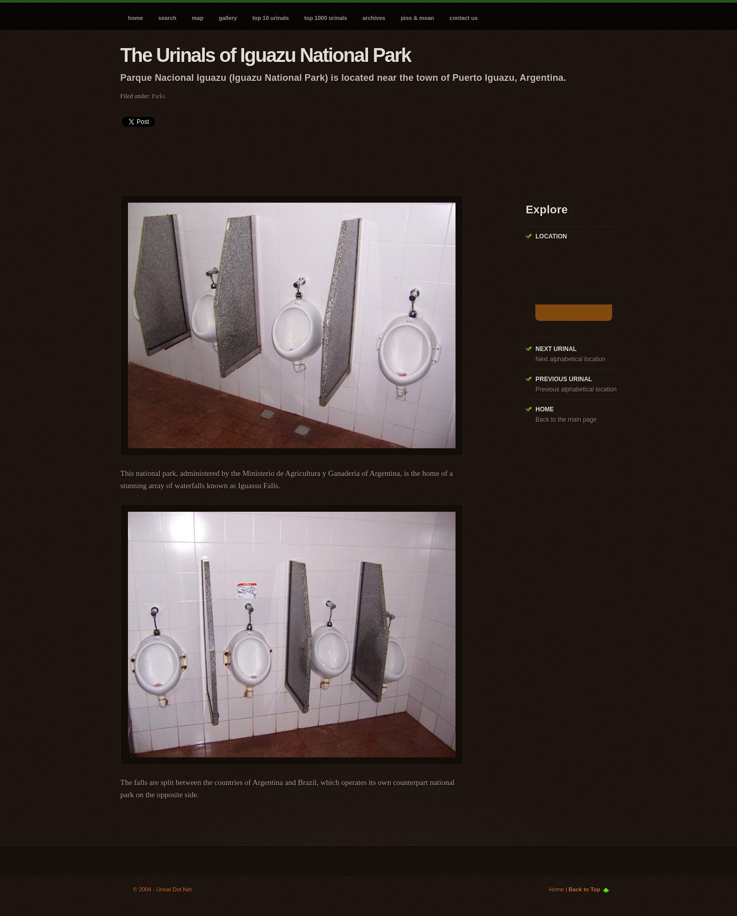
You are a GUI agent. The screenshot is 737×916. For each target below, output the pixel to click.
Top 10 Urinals (270, 18)
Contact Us (463, 18)
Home (135, 18)
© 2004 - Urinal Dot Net (162, 889)
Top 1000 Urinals (325, 18)
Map (198, 18)
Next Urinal (556, 349)
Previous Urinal (563, 379)
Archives (373, 18)
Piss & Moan (417, 18)
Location (551, 236)
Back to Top (584, 889)
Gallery (227, 18)
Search (167, 18)
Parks (158, 96)
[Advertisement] (306, 158)
